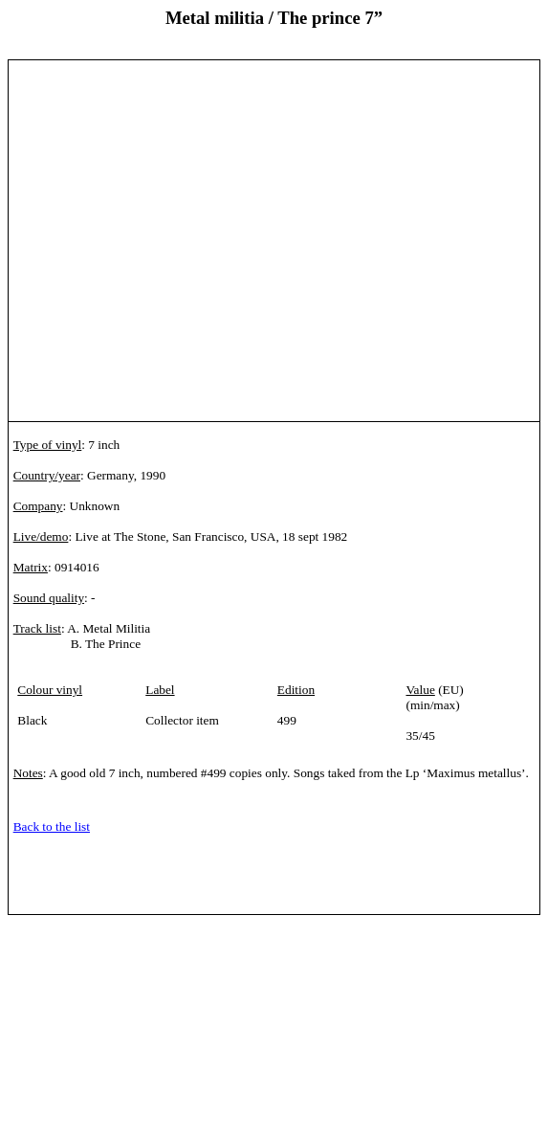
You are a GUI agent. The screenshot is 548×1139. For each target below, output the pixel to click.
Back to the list (51, 826)
